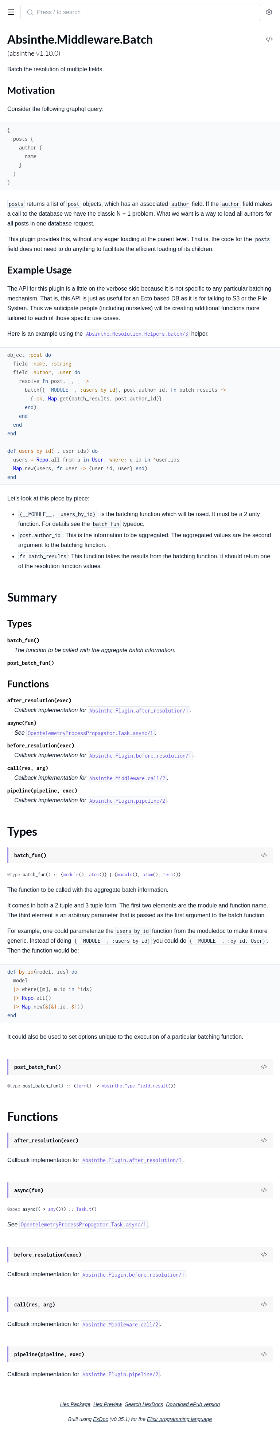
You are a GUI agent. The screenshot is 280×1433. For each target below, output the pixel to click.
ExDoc (100, 1419)
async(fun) (21, 723)
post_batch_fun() (30, 663)
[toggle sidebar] (9, 11)
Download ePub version (193, 1404)
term (168, 874)
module (71, 874)
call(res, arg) (27, 768)
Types (19, 623)
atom (94, 874)
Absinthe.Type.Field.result (135, 1086)
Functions (28, 683)
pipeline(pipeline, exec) (42, 790)
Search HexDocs (144, 1404)
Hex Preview (107, 1404)
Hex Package (75, 1404)
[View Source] (264, 855)
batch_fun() (23, 640)
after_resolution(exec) (39, 700)
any (52, 1209)
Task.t (84, 1209)
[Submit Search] (29, 13)
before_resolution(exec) (40, 745)
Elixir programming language (179, 1419)
